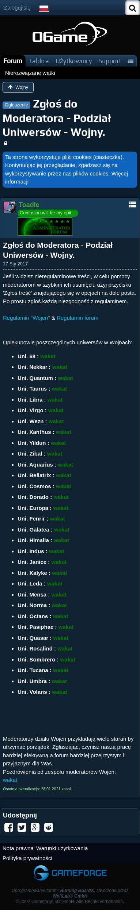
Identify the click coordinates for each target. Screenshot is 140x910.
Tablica (39, 61)
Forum (12, 61)
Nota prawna (18, 848)
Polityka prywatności (27, 858)
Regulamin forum (77, 318)
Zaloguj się (17, 7)
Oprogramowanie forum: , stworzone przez (70, 893)
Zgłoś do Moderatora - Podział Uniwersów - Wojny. (57, 117)
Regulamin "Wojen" (26, 318)
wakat (10, 780)
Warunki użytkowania (62, 848)
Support (109, 61)
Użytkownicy (74, 61)
